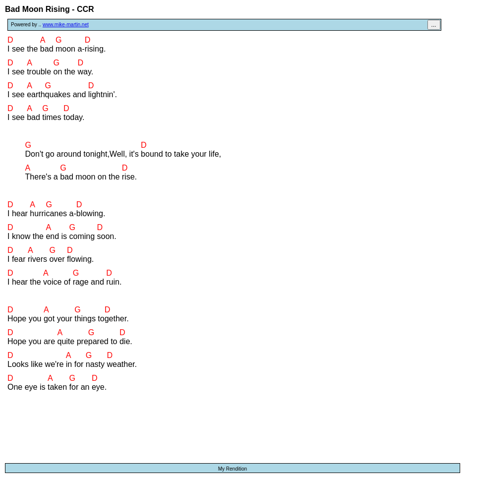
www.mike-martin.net (66, 24)
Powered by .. (50, 24)
